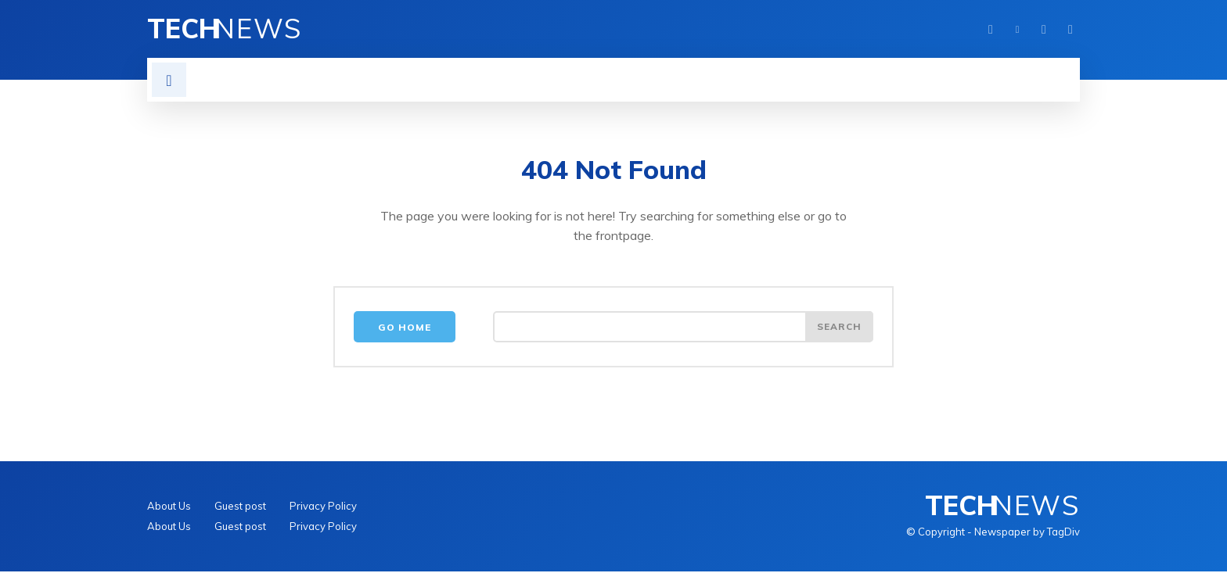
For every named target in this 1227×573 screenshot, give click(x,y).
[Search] (838, 328)
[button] (169, 80)
